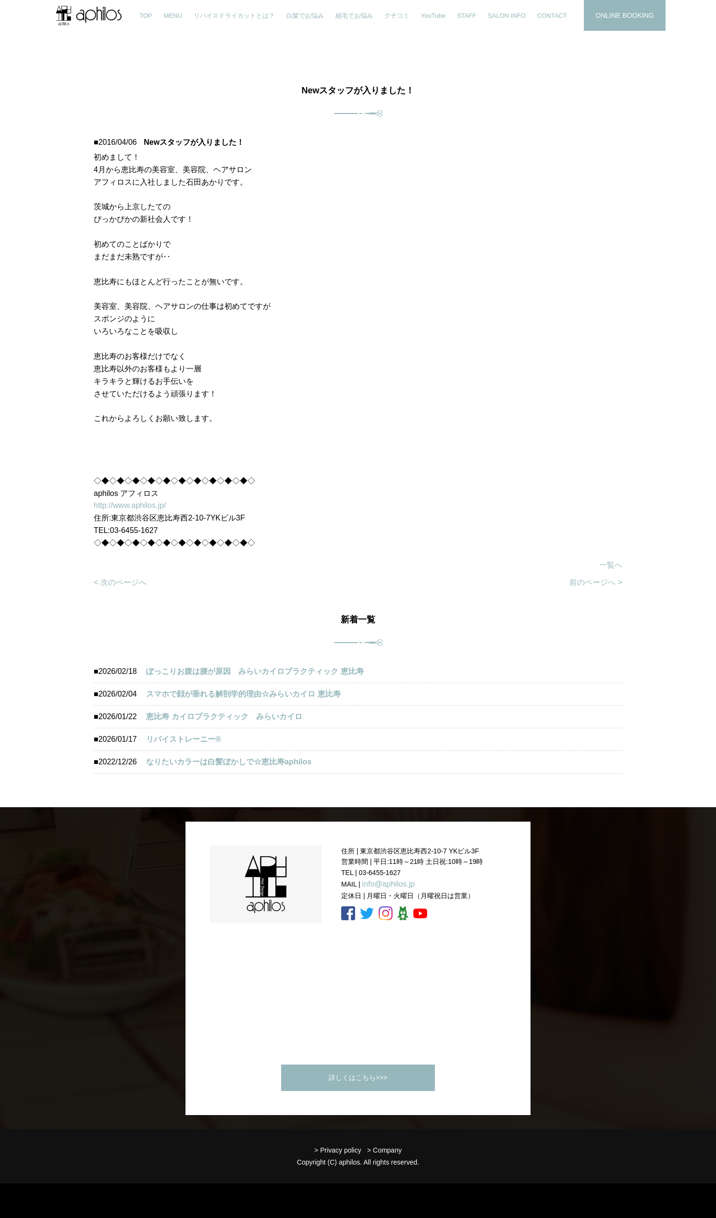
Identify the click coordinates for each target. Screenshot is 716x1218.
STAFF (466, 15)
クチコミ (396, 15)
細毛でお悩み (354, 15)
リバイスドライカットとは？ (234, 15)
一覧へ (610, 565)
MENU (173, 15)
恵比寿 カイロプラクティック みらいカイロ (224, 716)
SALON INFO (507, 15)
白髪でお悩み (305, 15)
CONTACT (552, 15)
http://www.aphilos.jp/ (130, 505)
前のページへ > (595, 582)
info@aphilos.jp (388, 884)
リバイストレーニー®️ (183, 739)
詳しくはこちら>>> (358, 1077)
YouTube (433, 15)
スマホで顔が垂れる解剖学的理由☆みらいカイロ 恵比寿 (243, 694)
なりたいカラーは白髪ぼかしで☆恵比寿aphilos (228, 762)
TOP (145, 15)
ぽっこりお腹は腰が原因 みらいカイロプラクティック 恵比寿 (254, 671)
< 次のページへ (120, 582)
